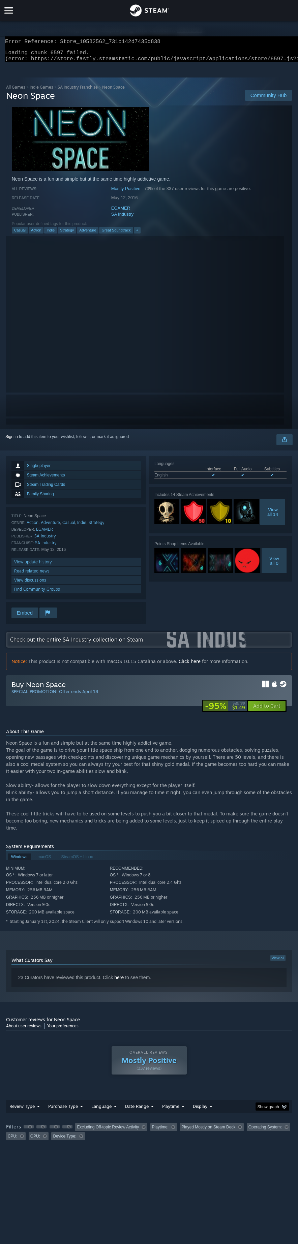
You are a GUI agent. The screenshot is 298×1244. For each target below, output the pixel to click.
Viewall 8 (274, 565)
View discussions (30, 584)
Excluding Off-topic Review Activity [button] (108, 1131)
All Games (15, 91)
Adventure (87, 234)
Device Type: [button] (64, 1140)
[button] (267, 710)
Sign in (11, 440)
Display (200, 1110)
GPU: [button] (35, 1140)
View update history (33, 565)
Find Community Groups (37, 593)
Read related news (32, 575)
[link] (225, 710)
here (119, 981)
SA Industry (122, 218)
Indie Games (41, 91)
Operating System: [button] (265, 1131)
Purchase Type (63, 1110)
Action (36, 234)
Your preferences (63, 1029)
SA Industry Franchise (78, 91)
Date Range (137, 1110)
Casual (20, 234)
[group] (149, 1135)
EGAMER (120, 212)
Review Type (22, 1110)
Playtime (170, 1110)
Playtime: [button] (160, 1131)
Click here (190, 665)
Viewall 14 (272, 516)
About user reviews (23, 1029)
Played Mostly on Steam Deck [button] (208, 1131)
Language (101, 1110)
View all (278, 962)
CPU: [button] (13, 1140)
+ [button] (137, 234)
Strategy (67, 234)
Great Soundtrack (115, 234)
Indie (51, 234)
